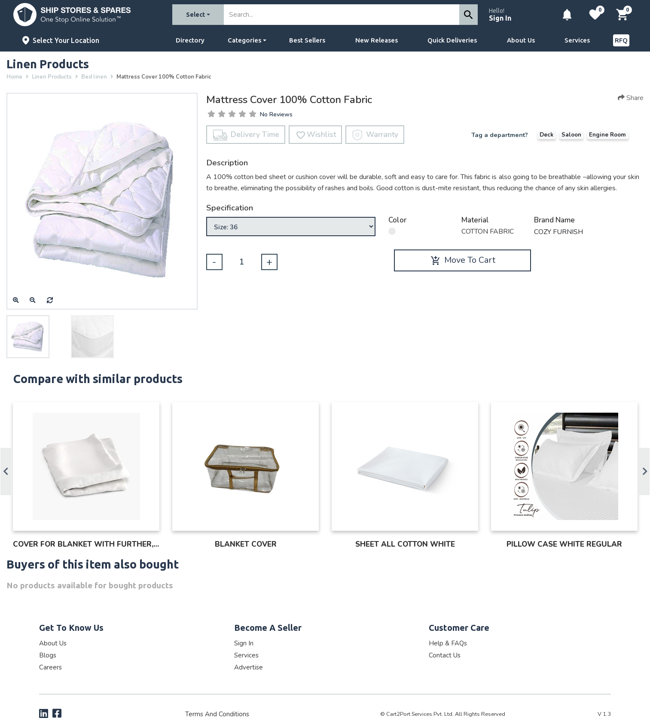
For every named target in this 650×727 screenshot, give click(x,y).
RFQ (621, 40)
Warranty (375, 134)
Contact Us (445, 655)
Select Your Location (66, 40)
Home (14, 77)
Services (577, 40)
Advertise (248, 667)
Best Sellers (307, 40)
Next (644, 471)
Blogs (47, 655)
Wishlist (316, 134)
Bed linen (94, 77)
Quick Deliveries (452, 40)
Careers (50, 667)
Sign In (500, 18)
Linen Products (52, 77)
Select (195, 14)
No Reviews (276, 114)
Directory (190, 40)
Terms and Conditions (217, 714)
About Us (521, 40)
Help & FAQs (448, 643)
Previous (5, 471)
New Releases (376, 40)
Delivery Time (246, 134)
